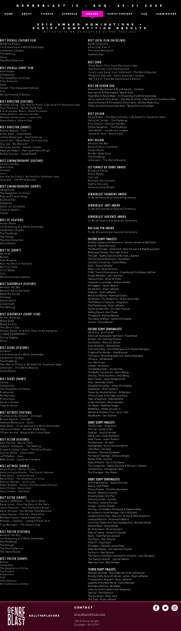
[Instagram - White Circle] (174, 608)
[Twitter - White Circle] (165, 608)
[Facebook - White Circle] (156, 608)
